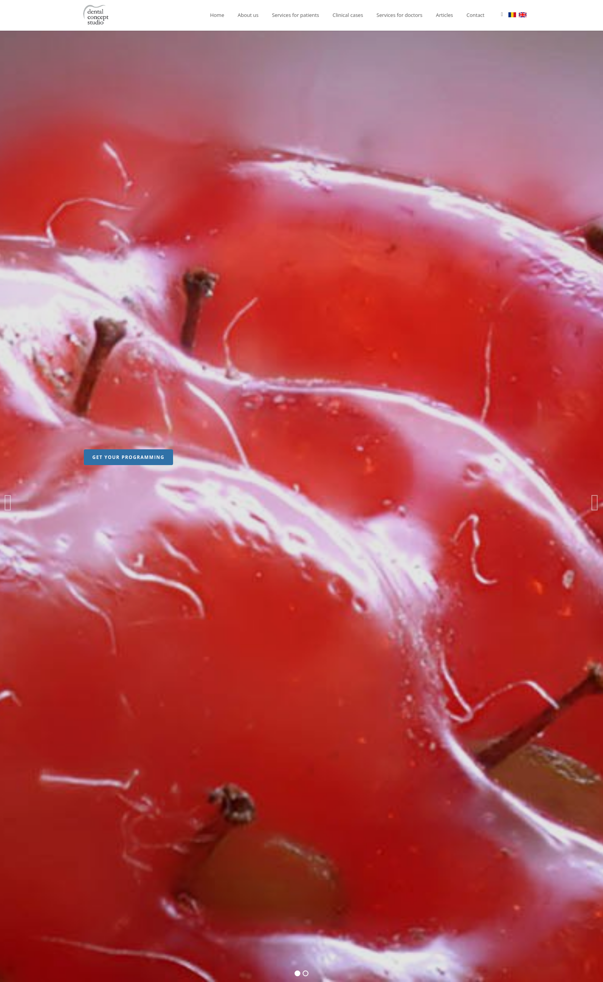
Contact (475, 15)
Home (217, 15)
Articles (444, 15)
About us (248, 15)
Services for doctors (399, 15)
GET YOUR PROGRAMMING (128, 457)
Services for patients (295, 15)
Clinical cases (348, 15)
